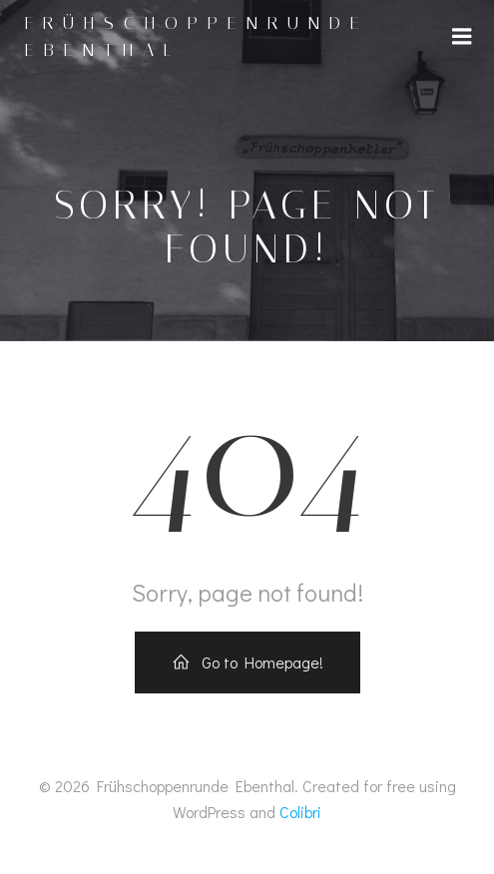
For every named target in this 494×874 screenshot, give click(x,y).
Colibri (300, 811)
